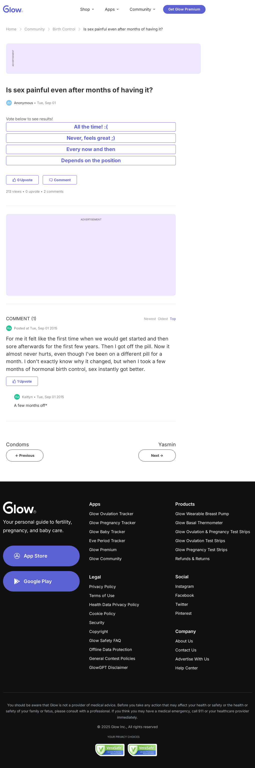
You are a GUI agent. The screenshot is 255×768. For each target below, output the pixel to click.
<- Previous (24, 455)
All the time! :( (91, 127)
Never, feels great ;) (91, 138)
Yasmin (167, 444)
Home (11, 29)
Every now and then (90, 149)
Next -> (157, 455)
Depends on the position (91, 160)
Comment (60, 180)
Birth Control (64, 29)
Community (34, 29)
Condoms (17, 444)
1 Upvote (22, 381)
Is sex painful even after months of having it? (123, 29)
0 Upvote (22, 180)
